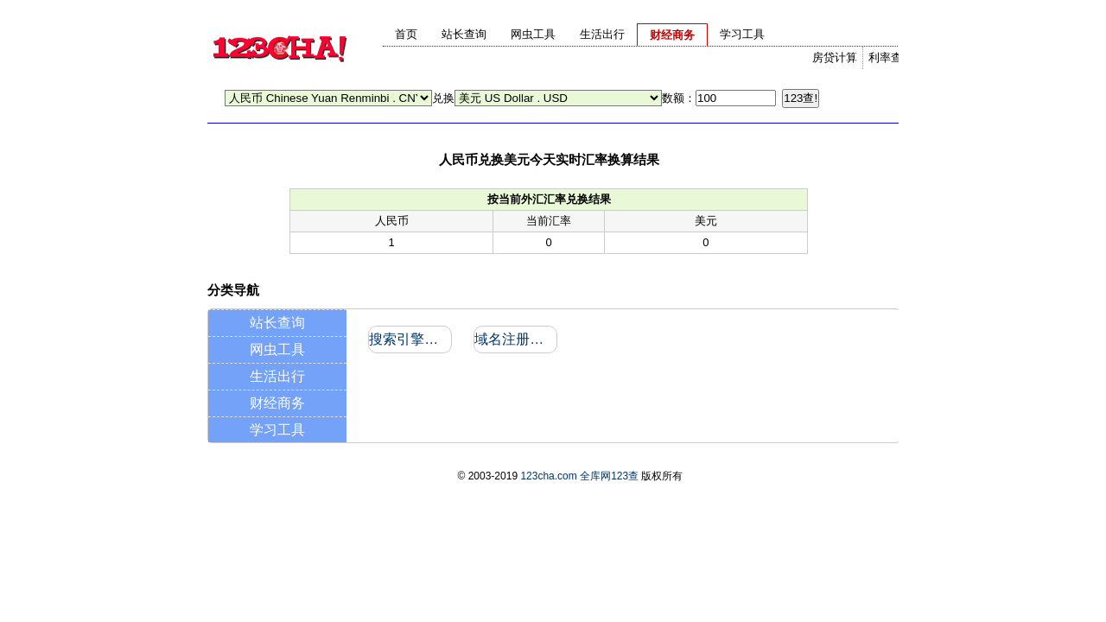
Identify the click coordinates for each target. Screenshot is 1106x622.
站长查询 (277, 322)
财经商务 (277, 403)
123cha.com (548, 476)
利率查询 (890, 57)
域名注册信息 (514, 339)
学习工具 (277, 429)
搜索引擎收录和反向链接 (409, 339)
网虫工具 (277, 349)
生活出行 (277, 376)
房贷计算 (834, 57)
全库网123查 (609, 476)
